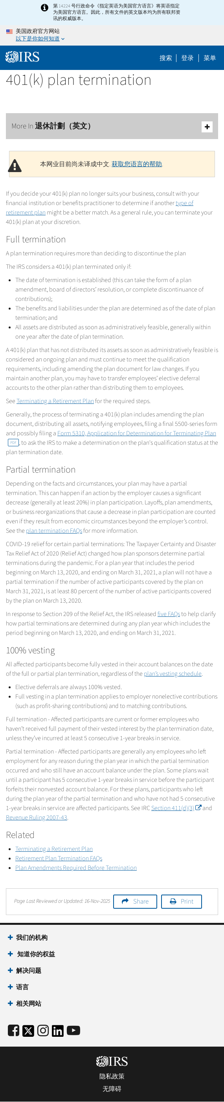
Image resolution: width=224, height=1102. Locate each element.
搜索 (166, 58)
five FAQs (169, 614)
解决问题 (28, 970)
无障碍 (112, 1089)
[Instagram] (43, 1031)
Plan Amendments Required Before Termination (76, 868)
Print (187, 901)
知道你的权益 (35, 954)
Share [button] (141, 901)
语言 (22, 987)
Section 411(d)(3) (176, 808)
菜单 (210, 58)
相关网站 (28, 1003)
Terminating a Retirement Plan (55, 401)
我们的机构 (32, 937)
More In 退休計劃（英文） (112, 126)
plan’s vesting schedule (173, 673)
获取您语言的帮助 (137, 164)
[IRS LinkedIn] (58, 1033)
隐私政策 (112, 1076)
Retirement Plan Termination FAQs (58, 858)
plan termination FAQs (54, 530)
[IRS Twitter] (28, 1033)
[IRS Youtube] (73, 1031)
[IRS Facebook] (13, 1031)
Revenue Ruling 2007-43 (36, 817)
